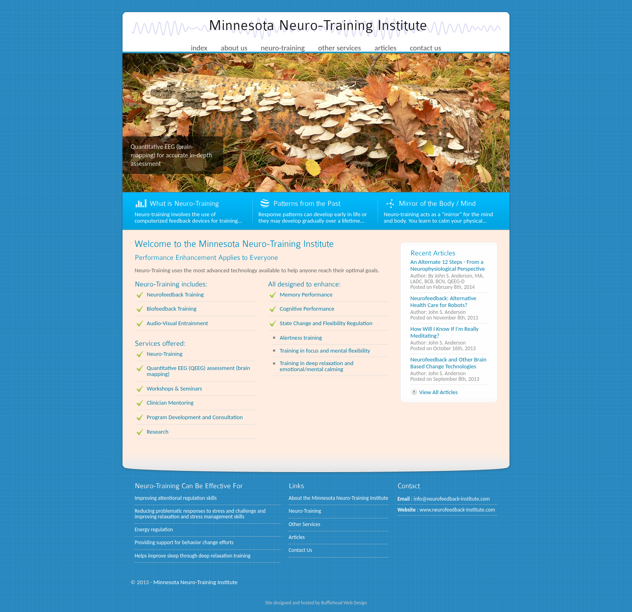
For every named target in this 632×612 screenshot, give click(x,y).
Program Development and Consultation (195, 417)
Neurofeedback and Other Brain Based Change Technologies (448, 363)
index (199, 47)
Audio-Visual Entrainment (177, 323)
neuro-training (283, 47)
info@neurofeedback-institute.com (452, 498)
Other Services (304, 524)
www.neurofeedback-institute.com (457, 509)
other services (339, 47)
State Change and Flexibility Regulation (326, 323)
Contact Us (300, 550)
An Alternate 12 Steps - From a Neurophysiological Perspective (447, 265)
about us (234, 47)
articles (385, 47)
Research (157, 431)
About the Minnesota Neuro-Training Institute (338, 498)
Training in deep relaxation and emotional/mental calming (316, 366)
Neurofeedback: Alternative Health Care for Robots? (443, 302)
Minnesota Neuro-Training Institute (195, 582)
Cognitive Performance (307, 308)
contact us (425, 47)
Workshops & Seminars (174, 388)
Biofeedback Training (171, 308)
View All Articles (438, 392)
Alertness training (301, 337)
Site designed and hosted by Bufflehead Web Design (316, 603)
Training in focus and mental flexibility (325, 350)
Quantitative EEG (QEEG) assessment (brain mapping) (198, 371)
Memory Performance (306, 294)
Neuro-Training (165, 353)
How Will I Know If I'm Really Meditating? (444, 332)
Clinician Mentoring (170, 402)
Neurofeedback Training (175, 294)
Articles (297, 537)
